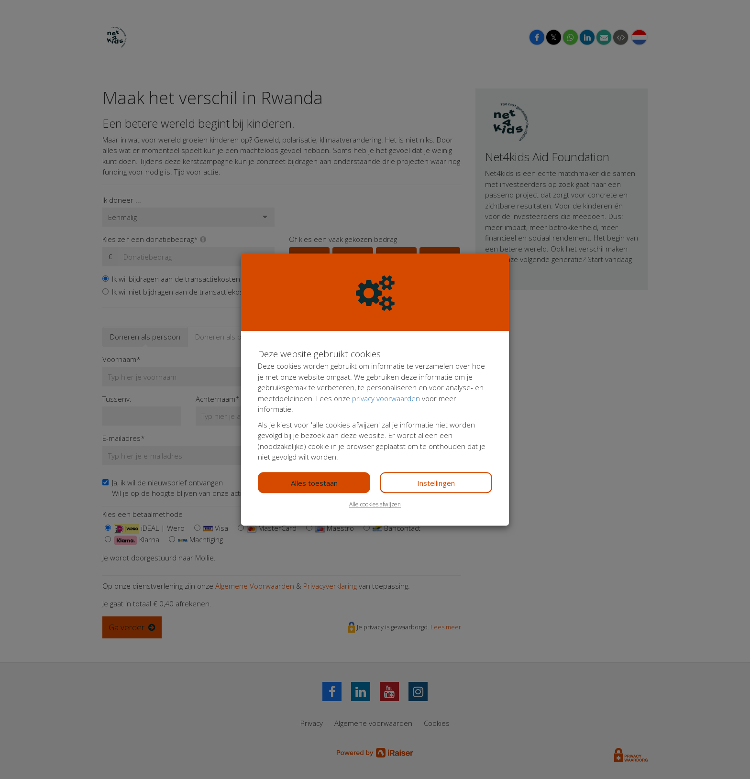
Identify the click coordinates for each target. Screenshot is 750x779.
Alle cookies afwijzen (375, 504)
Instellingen (436, 483)
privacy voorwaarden (386, 398)
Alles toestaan (314, 483)
